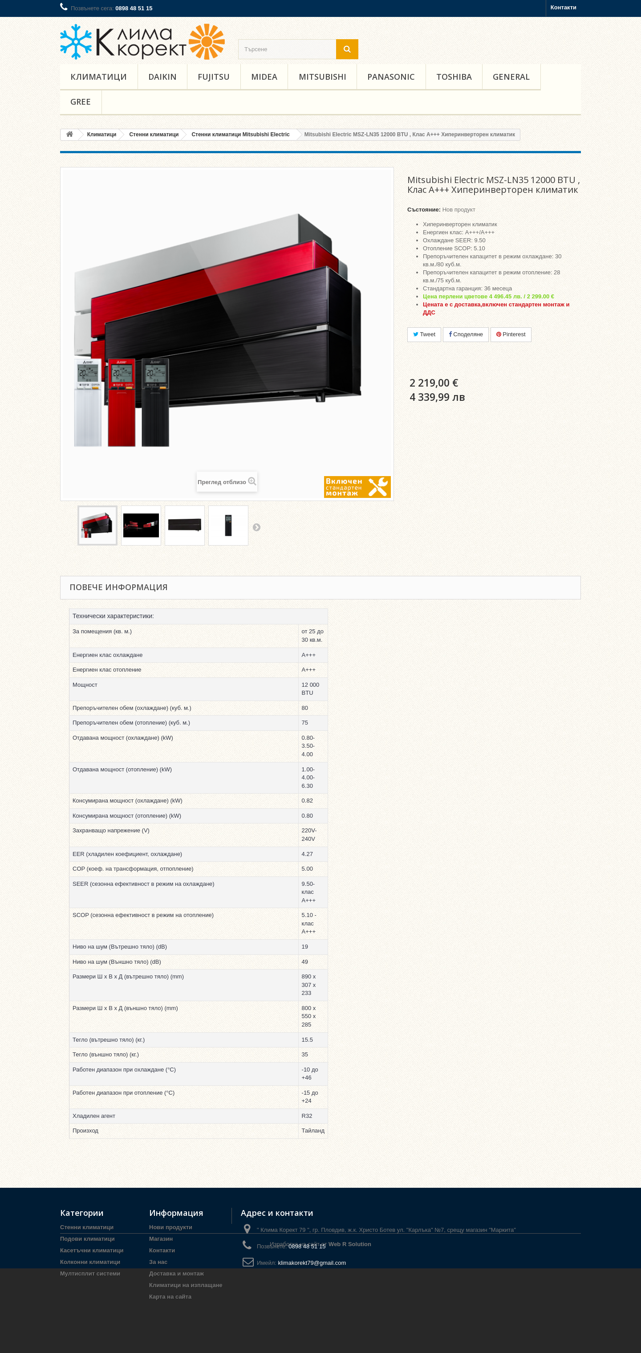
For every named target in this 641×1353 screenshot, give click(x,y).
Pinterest (511, 334)
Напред (256, 526)
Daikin (162, 76)
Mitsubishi (322, 76)
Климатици (98, 76)
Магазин (161, 1238)
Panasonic (391, 76)
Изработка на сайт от (320, 1328)
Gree (80, 101)
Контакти (563, 7)
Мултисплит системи (90, 1273)
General (511, 76)
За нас (158, 1262)
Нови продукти (170, 1227)
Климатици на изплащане (186, 1285)
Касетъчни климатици (91, 1250)
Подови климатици (87, 1238)
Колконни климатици (90, 1262)
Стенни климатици (87, 1227)
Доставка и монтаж (176, 1273)
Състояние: (424, 209)
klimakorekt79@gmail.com (312, 1262)
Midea (264, 76)
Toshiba (454, 76)
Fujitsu (214, 76)
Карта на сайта (170, 1296)
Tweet (424, 334)
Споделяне (466, 334)
